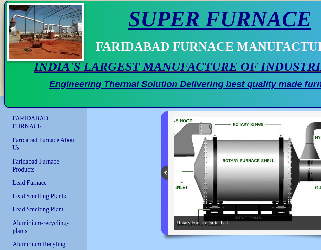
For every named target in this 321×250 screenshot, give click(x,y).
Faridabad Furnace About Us (44, 143)
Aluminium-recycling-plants (40, 226)
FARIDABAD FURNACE (30, 122)
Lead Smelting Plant (37, 209)
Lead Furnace (29, 182)
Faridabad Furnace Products (35, 165)
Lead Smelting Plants (39, 196)
